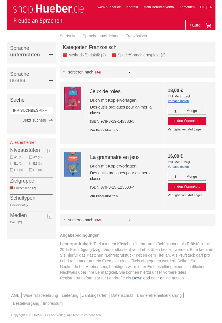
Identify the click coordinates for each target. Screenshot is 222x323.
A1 (18, 157)
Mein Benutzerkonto (159, 7)
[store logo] (48, 13)
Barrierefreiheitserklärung (159, 295)
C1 (18, 170)
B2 (37, 163)
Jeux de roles (105, 91)
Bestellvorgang (26, 303)
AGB (15, 295)
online (165, 278)
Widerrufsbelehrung (40, 295)
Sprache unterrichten (100, 36)
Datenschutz (122, 295)
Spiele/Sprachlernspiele (142, 54)
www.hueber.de (109, 7)
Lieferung (70, 295)
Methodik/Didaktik (88, 54)
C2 (37, 170)
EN (210, 7)
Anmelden (187, 7)
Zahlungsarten (95, 295)
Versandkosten (178, 101)
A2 (37, 157)
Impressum (53, 303)
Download (141, 278)
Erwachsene (26, 188)
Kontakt (132, 7)
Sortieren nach (81, 72)
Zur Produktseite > (104, 130)
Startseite (68, 36)
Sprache (25, 51)
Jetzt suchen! (34, 120)
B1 (18, 163)
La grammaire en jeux (115, 157)
